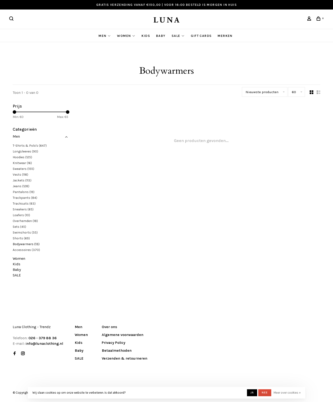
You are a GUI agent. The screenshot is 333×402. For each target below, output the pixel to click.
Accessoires (26, 250)
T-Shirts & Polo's (30, 146)
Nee (265, 392)
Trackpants (25, 198)
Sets (19, 227)
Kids (146, 36)
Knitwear (22, 163)
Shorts (21, 238)
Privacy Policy (113, 342)
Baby (161, 36)
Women (124, 36)
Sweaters (23, 169)
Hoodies (22, 157)
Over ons (109, 327)
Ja (252, 392)
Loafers (21, 215)
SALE (176, 36)
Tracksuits (24, 204)
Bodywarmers (26, 244)
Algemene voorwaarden (122, 334)
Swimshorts (25, 232)
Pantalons (23, 192)
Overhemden (25, 221)
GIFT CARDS (201, 36)
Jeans (21, 186)
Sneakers (23, 209)
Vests (20, 175)
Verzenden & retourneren (124, 358)
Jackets (22, 180)
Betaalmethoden (117, 350)
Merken (225, 36)
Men (102, 36)
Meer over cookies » (287, 392)
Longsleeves (25, 151)
